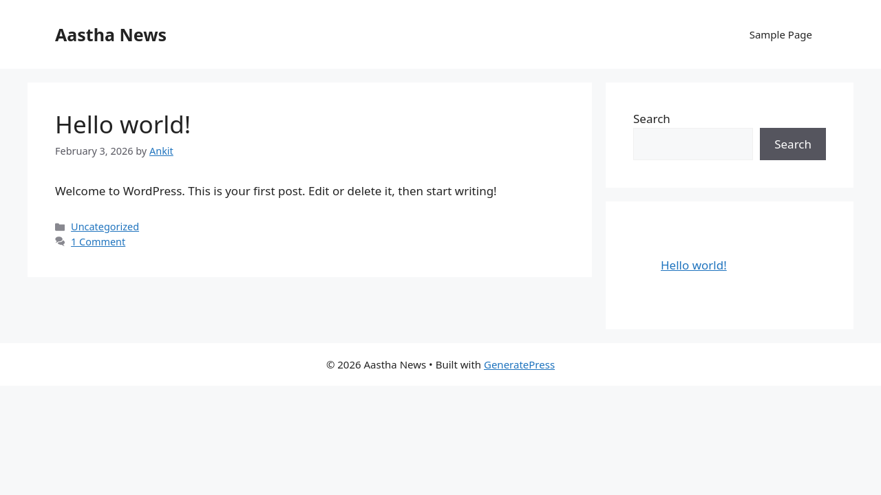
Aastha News (111, 34)
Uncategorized (105, 226)
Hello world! (123, 124)
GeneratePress (519, 364)
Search (651, 118)
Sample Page (781, 34)
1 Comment (98, 241)
